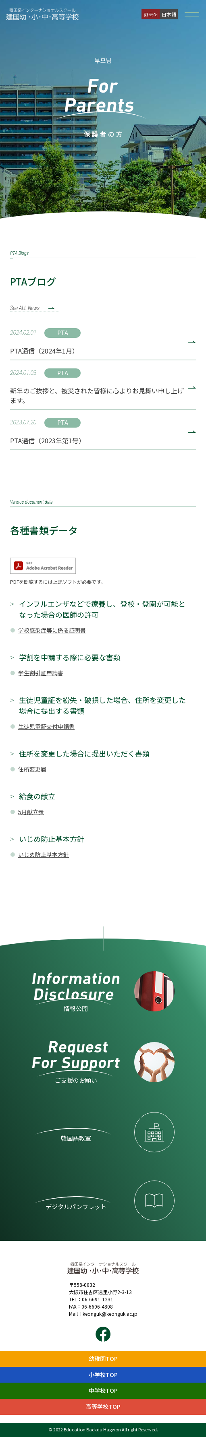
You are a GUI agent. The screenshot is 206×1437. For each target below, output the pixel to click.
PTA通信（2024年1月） (44, 351)
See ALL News (25, 308)
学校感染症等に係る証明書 (52, 630)
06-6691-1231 (97, 1299)
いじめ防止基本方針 (43, 854)
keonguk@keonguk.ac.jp (110, 1313)
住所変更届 (32, 769)
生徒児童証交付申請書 (46, 726)
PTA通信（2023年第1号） (47, 440)
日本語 (169, 14)
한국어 (151, 14)
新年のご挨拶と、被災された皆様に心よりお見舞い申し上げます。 (97, 395)
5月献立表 (31, 812)
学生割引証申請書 (40, 673)
